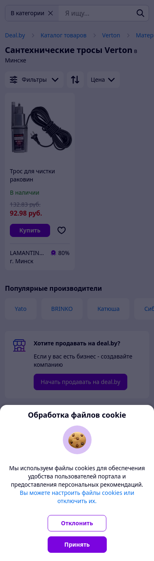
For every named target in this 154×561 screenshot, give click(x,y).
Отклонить (77, 523)
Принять (77, 544)
